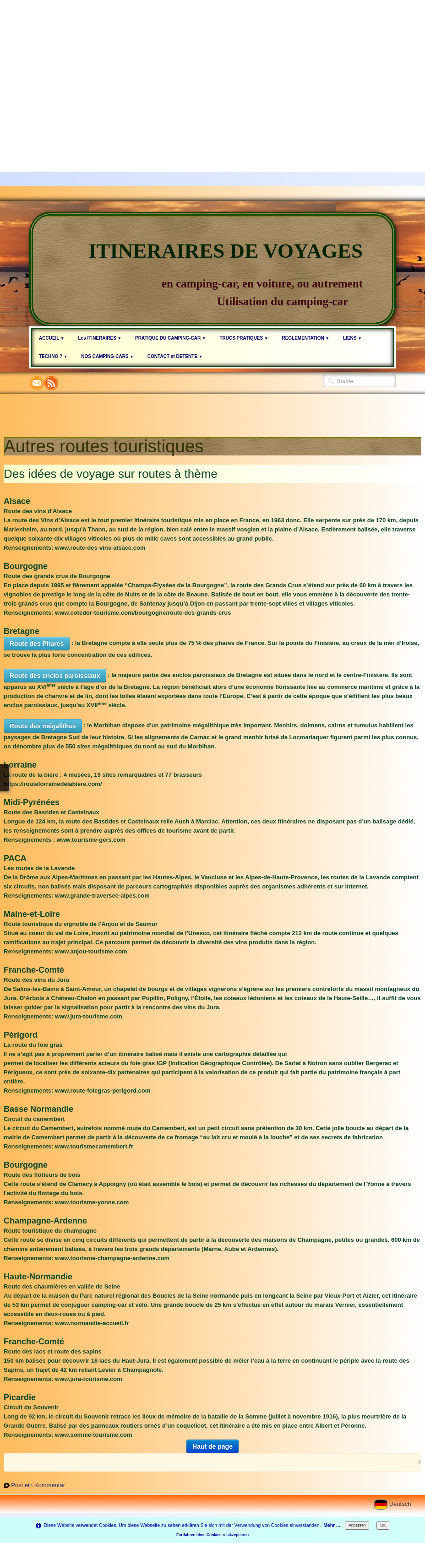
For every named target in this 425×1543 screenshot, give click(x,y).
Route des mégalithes (43, 726)
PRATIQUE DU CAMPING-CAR (170, 338)
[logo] (212, 269)
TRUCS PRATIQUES (243, 338)
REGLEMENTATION (305, 338)
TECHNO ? (53, 356)
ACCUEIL (51, 338)
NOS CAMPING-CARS (107, 356)
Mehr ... (331, 1525)
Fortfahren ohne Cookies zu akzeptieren (212, 1534)
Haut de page (212, 1446)
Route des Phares (37, 643)
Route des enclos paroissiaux (55, 675)
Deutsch (393, 1503)
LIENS (352, 338)
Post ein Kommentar (38, 1485)
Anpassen (357, 1525)
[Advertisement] (212, 64)
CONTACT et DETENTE (174, 356)
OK (383, 1525)
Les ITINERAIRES (99, 338)
